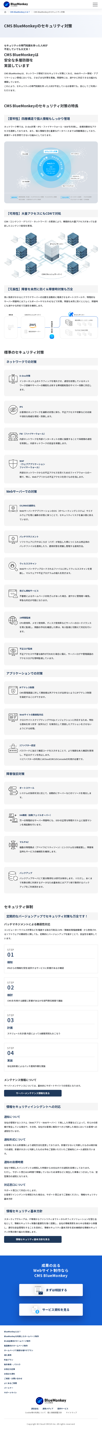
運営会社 (34, 1408)
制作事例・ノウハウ (12, 1364)
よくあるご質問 (10, 1383)
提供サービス (62, 1408)
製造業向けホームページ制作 (16, 1345)
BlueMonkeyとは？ (12, 1331)
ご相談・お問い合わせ (13, 1378)
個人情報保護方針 (54, 1412)
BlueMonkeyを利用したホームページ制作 (21, 1336)
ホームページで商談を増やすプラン (18, 1350)
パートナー (8, 1387)
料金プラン (8, 1359)
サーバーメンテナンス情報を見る (33, 1093)
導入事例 (7, 1355)
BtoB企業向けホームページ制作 (17, 1341)
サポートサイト (10, 1392)
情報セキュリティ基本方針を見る (33, 1239)
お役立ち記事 (9, 1369)
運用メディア (48, 1408)
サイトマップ (71, 1412)
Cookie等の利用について (35, 1412)
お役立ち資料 (9, 1373)
